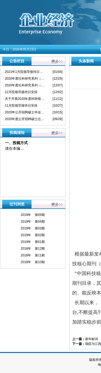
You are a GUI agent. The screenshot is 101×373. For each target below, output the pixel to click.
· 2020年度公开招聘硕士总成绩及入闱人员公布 (24, 119)
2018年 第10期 (33, 262)
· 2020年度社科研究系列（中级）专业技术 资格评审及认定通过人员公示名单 (24, 78)
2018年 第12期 (33, 248)
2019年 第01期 (33, 242)
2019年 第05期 (33, 215)
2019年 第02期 (33, 235)
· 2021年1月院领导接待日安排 (24, 72)
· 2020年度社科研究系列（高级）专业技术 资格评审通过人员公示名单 (24, 85)
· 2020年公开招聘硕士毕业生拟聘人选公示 (24, 112)
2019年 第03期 (33, 228)
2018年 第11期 (33, 255)
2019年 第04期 (33, 221)
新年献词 (91, 339)
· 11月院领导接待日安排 (20, 105)
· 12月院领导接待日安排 (20, 92)
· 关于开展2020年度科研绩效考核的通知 (24, 99)
